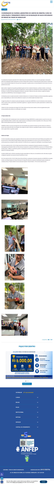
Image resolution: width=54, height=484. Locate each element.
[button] (2, 474)
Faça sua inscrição (28, 392)
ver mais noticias (26, 384)
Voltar (4, 9)
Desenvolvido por (40, 470)
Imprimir (19, 19)
